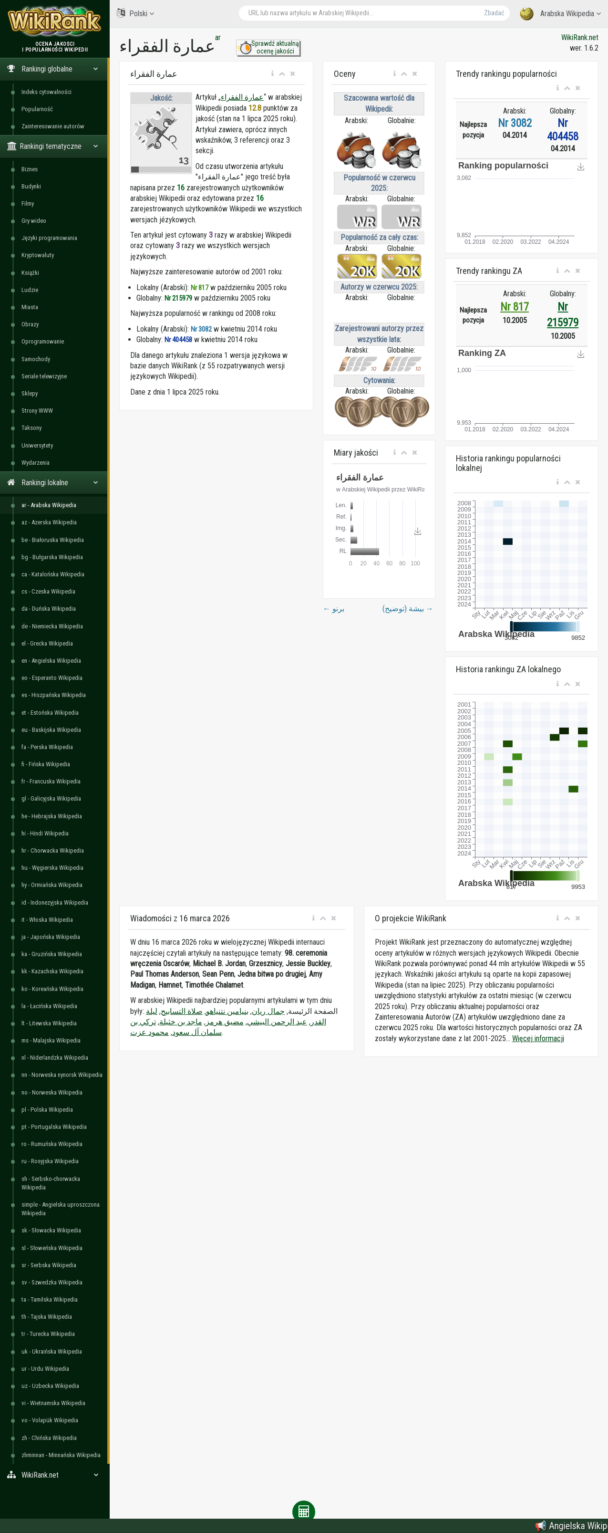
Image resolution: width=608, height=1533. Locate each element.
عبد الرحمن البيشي (277, 1021)
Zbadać (494, 13)
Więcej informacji (538, 1038)
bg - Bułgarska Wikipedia (52, 557)
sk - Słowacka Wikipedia (51, 1230)
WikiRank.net (55, 1475)
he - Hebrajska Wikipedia (51, 816)
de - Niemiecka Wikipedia (52, 626)
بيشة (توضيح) (407, 608)
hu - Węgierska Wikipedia (52, 867)
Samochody (35, 359)
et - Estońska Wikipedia (50, 712)
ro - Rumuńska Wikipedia (51, 1143)
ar (218, 37)
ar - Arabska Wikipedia (48, 505)
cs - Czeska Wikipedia (48, 591)
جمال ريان (268, 1011)
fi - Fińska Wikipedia (45, 764)
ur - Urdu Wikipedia (45, 1368)
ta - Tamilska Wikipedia (49, 1299)
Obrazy (30, 324)
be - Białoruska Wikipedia (52, 539)
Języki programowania (49, 237)
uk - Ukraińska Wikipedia (51, 1351)
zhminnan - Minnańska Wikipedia (61, 1455)
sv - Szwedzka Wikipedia (51, 1282)
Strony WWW (37, 410)
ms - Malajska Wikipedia (51, 1040)
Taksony (31, 427)
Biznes (29, 169)
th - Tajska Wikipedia (46, 1316)
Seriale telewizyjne (44, 376)
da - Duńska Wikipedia (48, 608)
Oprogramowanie (42, 341)
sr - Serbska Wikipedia (48, 1265)
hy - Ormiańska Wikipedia (51, 884)
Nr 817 (514, 307)
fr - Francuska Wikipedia (51, 781)
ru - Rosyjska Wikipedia (50, 1161)
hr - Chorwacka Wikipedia (52, 850)
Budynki (31, 186)
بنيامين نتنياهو (227, 1011)
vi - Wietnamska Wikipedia (53, 1403)
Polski (135, 13)
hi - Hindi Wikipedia (45, 833)
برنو (333, 608)
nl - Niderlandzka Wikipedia (54, 1057)
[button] (272, 74)
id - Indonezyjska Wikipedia (54, 902)
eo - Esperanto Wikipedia (51, 677)
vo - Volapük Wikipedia (49, 1420)
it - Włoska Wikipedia (47, 919)
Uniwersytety (37, 445)
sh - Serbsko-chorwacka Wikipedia (50, 1183)
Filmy (27, 203)
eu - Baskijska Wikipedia (51, 729)
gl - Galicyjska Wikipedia (51, 798)
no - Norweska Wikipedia (51, 1092)
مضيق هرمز (225, 1021)
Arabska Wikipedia (560, 14)
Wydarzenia (35, 462)
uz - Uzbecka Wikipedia (50, 1385)
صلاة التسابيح (182, 1011)
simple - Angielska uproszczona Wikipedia (60, 1209)
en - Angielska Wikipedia (51, 660)
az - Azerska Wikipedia (49, 522)
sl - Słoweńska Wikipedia (51, 1247)
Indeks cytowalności (46, 91)
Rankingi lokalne (52, 482)
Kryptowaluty (37, 255)
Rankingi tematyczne (52, 146)
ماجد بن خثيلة (180, 1021)
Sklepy (29, 393)
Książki (30, 272)
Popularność (37, 109)
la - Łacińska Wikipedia (49, 1006)
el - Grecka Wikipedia (47, 643)
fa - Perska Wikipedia (47, 747)
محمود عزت (149, 1032)
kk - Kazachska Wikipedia (52, 971)
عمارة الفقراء (242, 97)
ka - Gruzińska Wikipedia (51, 954)
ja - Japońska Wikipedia (50, 936)
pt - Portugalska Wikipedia (54, 1126)
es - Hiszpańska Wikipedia (53, 695)
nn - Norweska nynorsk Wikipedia (62, 1074)
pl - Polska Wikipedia (47, 1109)
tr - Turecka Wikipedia (48, 1333)
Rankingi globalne (52, 68)
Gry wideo (33, 220)
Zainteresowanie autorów (52, 126)
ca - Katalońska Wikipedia (52, 574)
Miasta (29, 307)
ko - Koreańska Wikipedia (52, 988)
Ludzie (29, 289)
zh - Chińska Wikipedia (49, 1437)
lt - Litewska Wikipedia (49, 1023)
